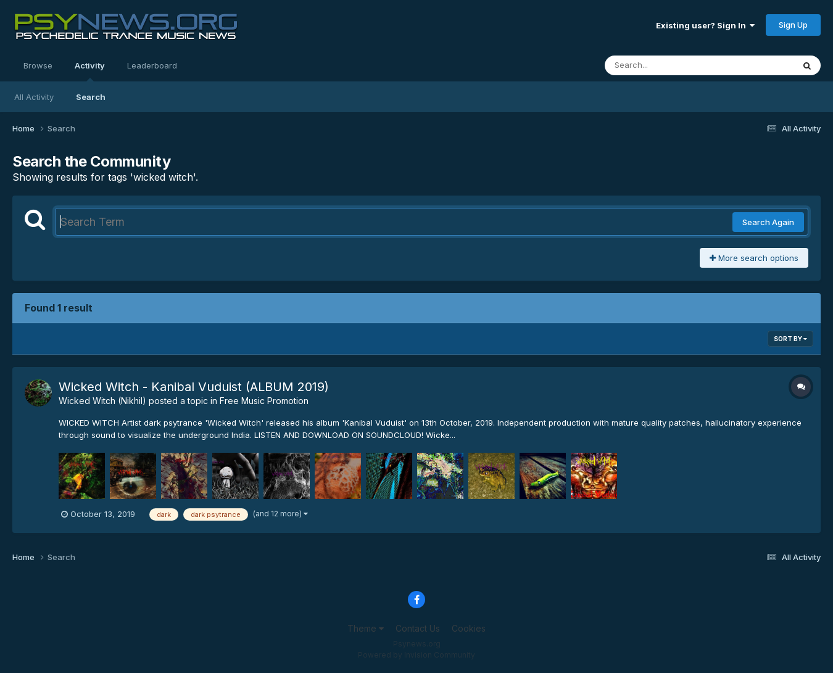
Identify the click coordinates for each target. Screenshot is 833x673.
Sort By (790, 338)
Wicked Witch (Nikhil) (102, 400)
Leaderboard (152, 65)
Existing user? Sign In (705, 25)
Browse (37, 65)
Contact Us (418, 628)
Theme (365, 628)
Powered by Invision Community (416, 654)
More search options (754, 258)
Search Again (768, 222)
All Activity (34, 97)
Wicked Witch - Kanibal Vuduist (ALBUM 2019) (194, 386)
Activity (90, 70)
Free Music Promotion (264, 400)
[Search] (665, 65)
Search (91, 97)
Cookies (469, 628)
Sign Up (793, 25)
